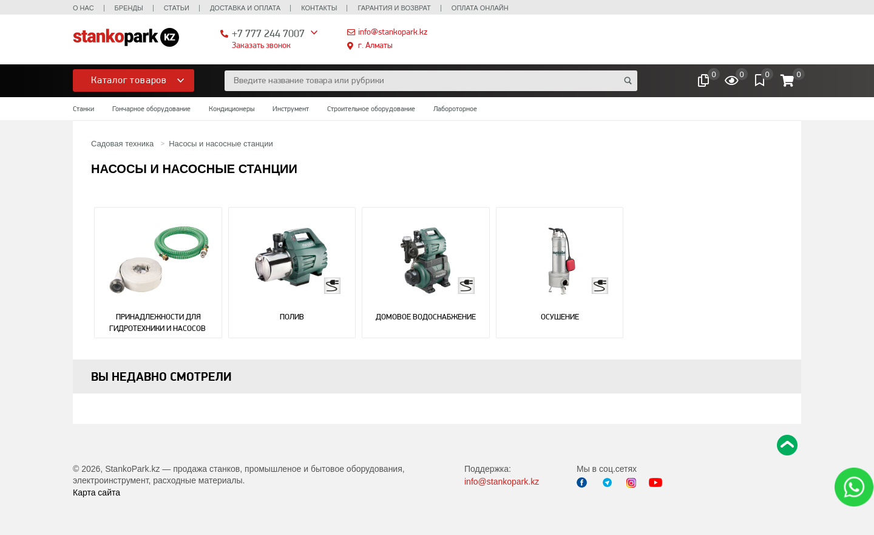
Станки (83, 108)
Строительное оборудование (371, 108)
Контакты (319, 8)
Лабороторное (455, 108)
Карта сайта (96, 492)
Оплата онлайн (480, 8)
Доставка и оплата (245, 8)
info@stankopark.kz (392, 31)
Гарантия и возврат (393, 8)
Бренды (129, 8)
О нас (83, 8)
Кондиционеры (231, 108)
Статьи (176, 8)
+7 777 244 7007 (268, 33)
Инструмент (291, 108)
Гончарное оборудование (151, 108)
